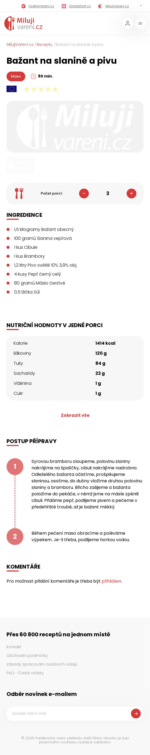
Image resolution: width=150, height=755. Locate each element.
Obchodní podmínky (27, 655)
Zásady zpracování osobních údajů (42, 664)
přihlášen (111, 581)
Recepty (44, 44)
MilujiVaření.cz (20, 44)
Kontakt (14, 647)
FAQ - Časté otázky (25, 673)
